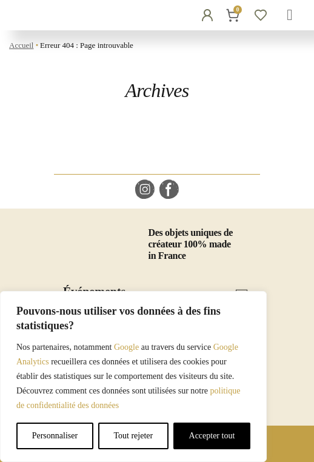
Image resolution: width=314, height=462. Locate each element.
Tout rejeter (133, 435)
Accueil (21, 45)
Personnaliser (55, 435)
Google (126, 347)
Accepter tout (212, 435)
